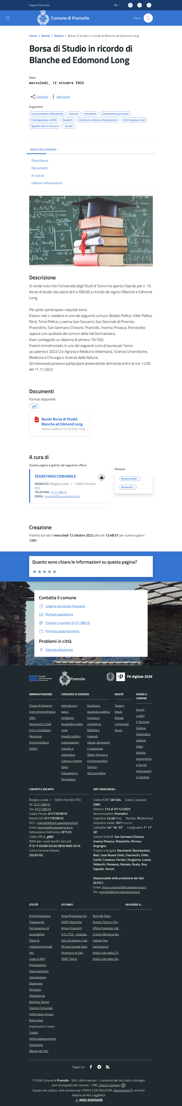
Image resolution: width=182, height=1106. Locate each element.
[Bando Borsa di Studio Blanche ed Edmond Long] (37, 419)
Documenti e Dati (40, 724)
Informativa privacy (41, 1014)
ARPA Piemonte (71, 922)
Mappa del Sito (38, 1051)
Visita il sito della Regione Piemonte (115, 959)
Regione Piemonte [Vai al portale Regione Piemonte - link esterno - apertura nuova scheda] (39, 5)
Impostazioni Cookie (42, 1026)
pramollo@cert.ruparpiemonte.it (57, 822)
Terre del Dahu (102, 916)
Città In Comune (109, 1085)
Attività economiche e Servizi (143, 758)
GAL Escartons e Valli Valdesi (79, 940)
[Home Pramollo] (64, 18)
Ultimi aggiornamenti (42, 1038)
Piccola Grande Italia (74, 946)
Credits (33, 1032)
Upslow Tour (100, 940)
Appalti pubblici (70, 736)
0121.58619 (59, 492)
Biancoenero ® (123, 1090)
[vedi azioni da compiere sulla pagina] (60, 97)
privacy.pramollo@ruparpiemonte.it (124, 887)
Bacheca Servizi (39, 1002)
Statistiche (36, 1044)
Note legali (36, 1020)
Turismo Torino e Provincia (109, 922)
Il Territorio (142, 722)
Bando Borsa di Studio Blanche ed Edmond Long (62, 421)
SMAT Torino (69, 959)
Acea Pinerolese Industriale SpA (81, 916)
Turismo (92, 767)
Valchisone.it (101, 946)
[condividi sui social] (39, 97)
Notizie (59, 35)
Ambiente (67, 718)
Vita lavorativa (96, 773)
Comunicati (122, 724)
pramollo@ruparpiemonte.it (62, 496)
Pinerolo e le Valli (72, 952)
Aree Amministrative (42, 711)
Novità (45, 35)
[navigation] (7, 17)
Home (33, 35)
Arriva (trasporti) (71, 928)
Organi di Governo (40, 705)
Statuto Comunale (41, 1008)
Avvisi (118, 730)
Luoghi (140, 715)
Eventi (140, 709)
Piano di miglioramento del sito (40, 946)
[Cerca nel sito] (148, 18)
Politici (33, 748)
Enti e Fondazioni (40, 730)
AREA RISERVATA (89, 1100)
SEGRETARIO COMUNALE (55, 476)
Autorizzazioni (70, 742)
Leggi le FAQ (37, 959)
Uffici (32, 718)
